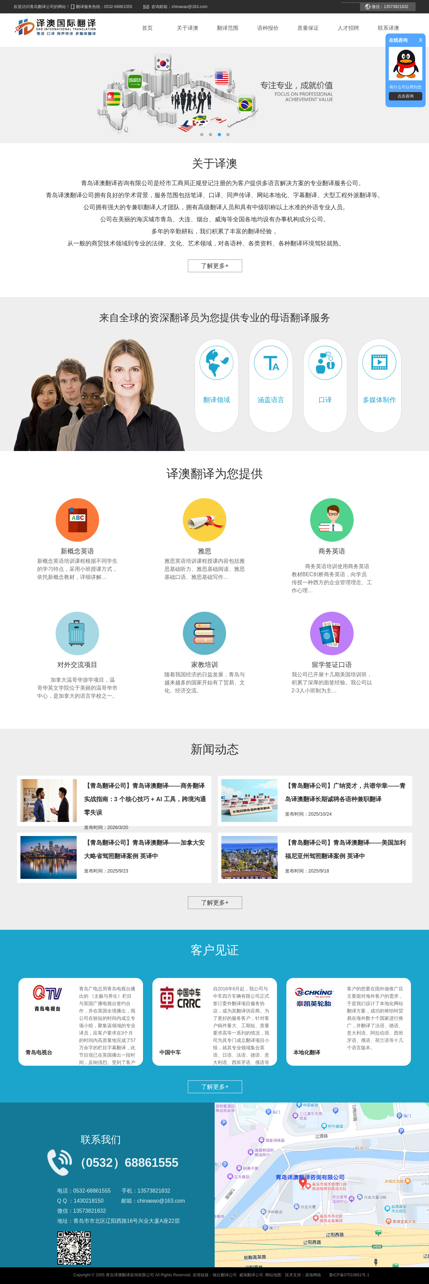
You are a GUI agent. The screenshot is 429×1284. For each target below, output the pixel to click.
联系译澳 (388, 28)
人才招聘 (348, 28)
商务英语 (331, 551)
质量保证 (308, 28)
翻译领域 (216, 399)
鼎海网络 (313, 1275)
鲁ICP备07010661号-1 (349, 1275)
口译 (325, 399)
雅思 (204, 551)
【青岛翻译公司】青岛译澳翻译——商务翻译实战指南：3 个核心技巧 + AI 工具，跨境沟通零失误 (145, 799)
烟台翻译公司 (225, 1275)
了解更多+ (215, 265)
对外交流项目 (77, 664)
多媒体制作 (379, 399)
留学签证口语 (332, 664)
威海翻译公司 (251, 1275)
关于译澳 (187, 28)
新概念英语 (77, 551)
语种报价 (268, 28)
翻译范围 (227, 28)
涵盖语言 (271, 399)
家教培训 (204, 664)
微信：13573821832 (390, 6)
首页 (147, 28)
